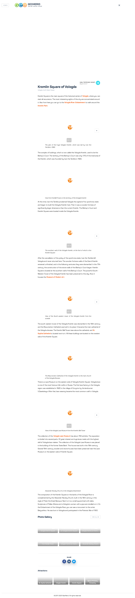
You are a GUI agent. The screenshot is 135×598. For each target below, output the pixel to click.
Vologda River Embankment (74, 102)
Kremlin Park (42, 106)
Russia (53, 90)
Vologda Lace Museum (61, 436)
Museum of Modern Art (55, 277)
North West (46, 90)
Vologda (40, 90)
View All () (95, 517)
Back (5, 5)
